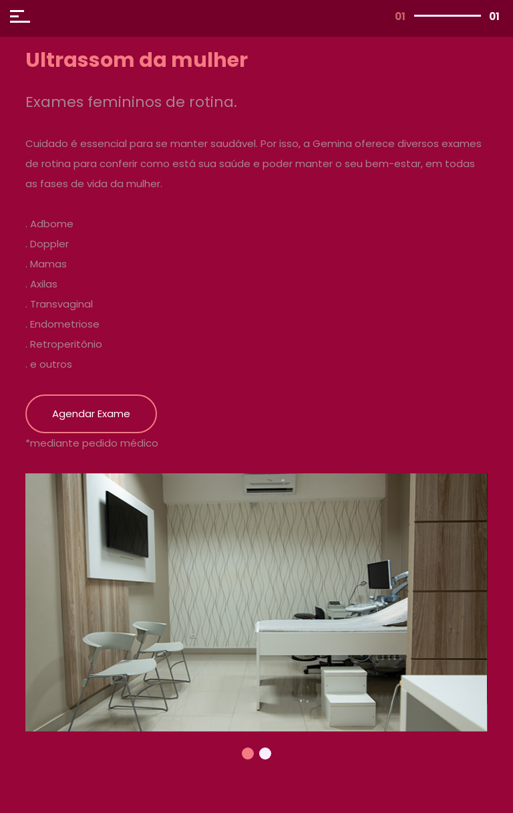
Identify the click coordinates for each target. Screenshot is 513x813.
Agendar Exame (91, 413)
